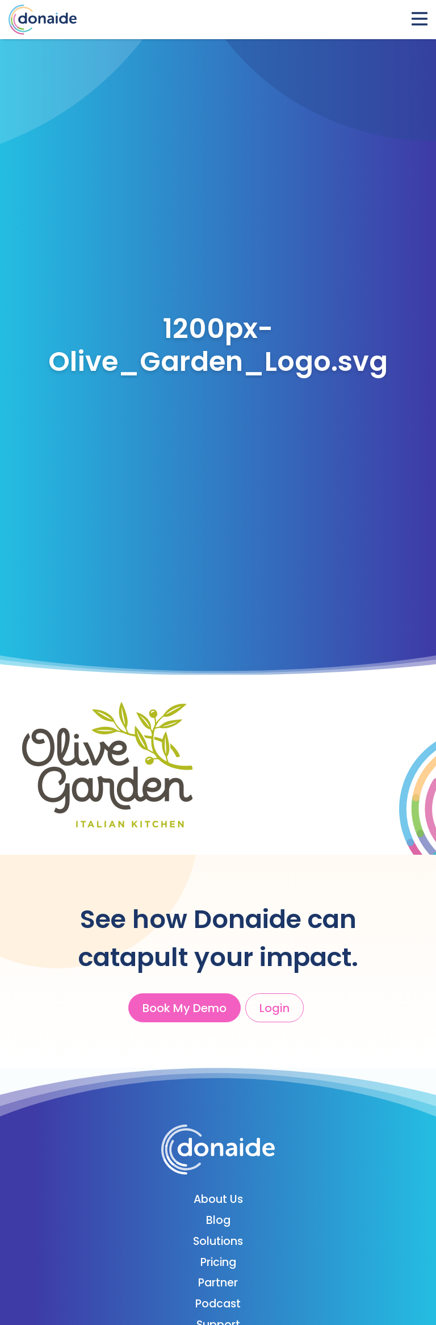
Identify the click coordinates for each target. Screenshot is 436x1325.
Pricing (218, 1262)
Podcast (218, 1303)
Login (274, 1008)
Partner (218, 1282)
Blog (218, 1220)
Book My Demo (184, 1008)
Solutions (218, 1241)
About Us (218, 1199)
